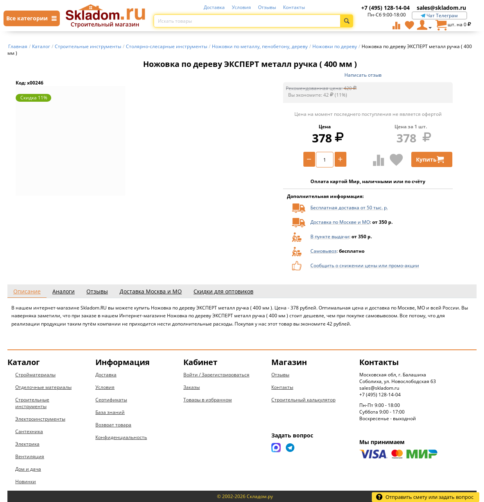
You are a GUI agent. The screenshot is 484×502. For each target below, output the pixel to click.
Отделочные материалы (43, 387)
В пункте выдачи (329, 236)
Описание (27, 291)
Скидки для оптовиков (223, 291)
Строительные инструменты (32, 403)
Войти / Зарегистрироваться (216, 374)
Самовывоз (323, 251)
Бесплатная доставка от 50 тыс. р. (349, 207)
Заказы (191, 387)
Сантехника (29, 431)
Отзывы (267, 7)
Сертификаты (111, 399)
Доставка (214, 7)
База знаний (110, 412)
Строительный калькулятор (303, 399)
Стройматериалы (35, 374)
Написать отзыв (363, 75)
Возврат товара (113, 424)
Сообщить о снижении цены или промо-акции (364, 265)
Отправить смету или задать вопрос (424, 497)
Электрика (27, 444)
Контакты (294, 7)
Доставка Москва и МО (151, 291)
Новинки (25, 481)
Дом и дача (28, 469)
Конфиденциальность (121, 437)
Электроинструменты (40, 419)
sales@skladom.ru (441, 7)
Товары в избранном (207, 399)
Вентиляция (29, 456)
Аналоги (63, 291)
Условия (241, 7)
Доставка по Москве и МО (340, 222)
